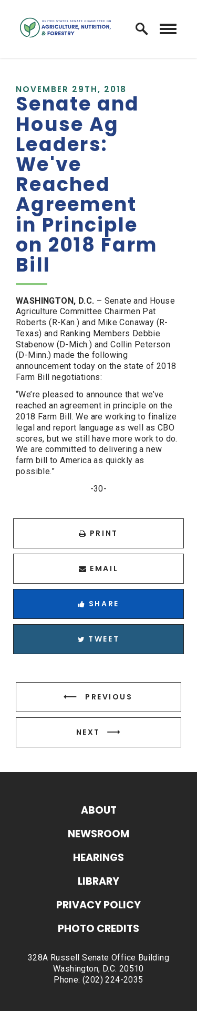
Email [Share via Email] (98, 568)
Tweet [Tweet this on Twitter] (98, 639)
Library (98, 882)
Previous (108, 697)
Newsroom (99, 835)
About (99, 811)
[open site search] (142, 29)
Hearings (98, 859)
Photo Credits (98, 930)
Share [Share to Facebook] (98, 603)
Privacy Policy (98, 906)
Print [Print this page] (98, 533)
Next (88, 732)
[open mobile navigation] (168, 29)
